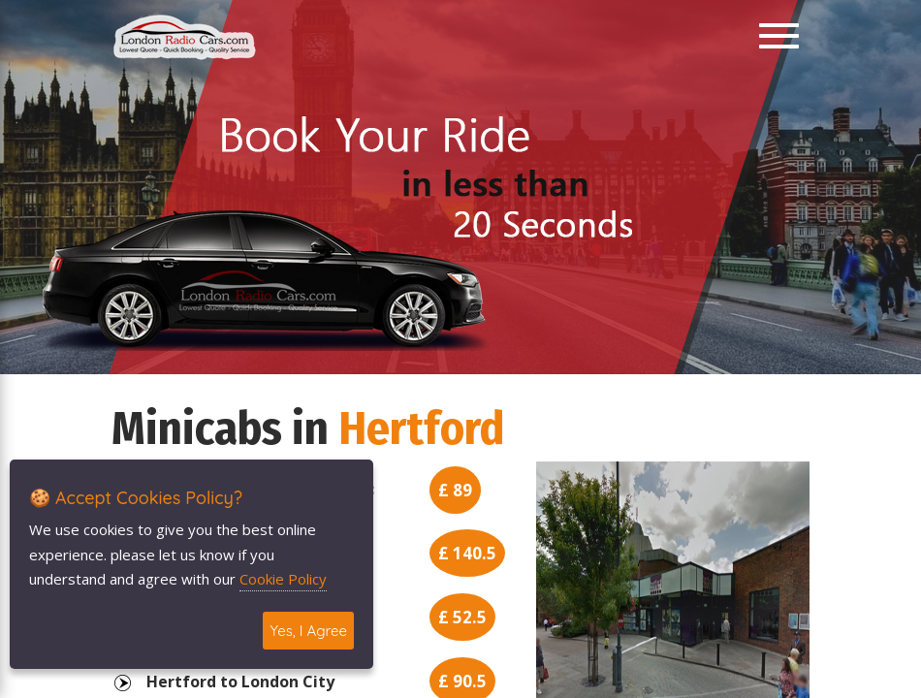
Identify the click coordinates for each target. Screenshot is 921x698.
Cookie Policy (283, 578)
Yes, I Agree (308, 630)
